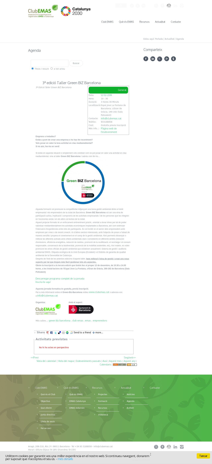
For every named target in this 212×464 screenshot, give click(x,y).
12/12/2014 (106, 94)
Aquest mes (115, 360)
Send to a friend (82, 331)
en (144, 5)
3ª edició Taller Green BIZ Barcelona (71, 81)
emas (88, 319)
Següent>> (130, 356)
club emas (77, 319)
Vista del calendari (46, 360)
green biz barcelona (59, 319)
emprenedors (100, 319)
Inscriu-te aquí (43, 281)
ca (132, 5)
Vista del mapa (66, 360)
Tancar (203, 456)
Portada (159, 38)
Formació (102, 400)
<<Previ (35, 356)
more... (99, 331)
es (137, 5)
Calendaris (105, 363)
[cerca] (106, 5)
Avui (105, 360)
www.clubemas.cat (99, 291)
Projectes (102, 393)
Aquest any (129, 360)
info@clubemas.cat (111, 117)
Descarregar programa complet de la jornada (60, 277)
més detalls (65, 459)
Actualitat (169, 38)
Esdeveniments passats (88, 360)
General (122, 89)
